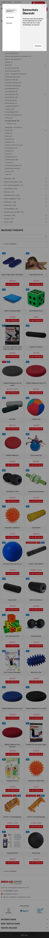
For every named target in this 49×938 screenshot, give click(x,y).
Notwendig (10, 17)
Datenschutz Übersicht (10, 10)
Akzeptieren (38, 46)
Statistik (9, 23)
